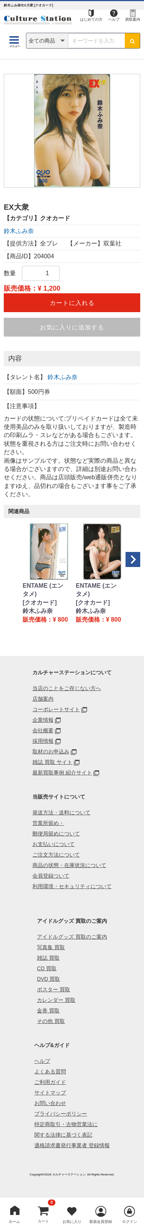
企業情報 (43, 720)
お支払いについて (53, 844)
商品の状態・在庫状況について (69, 865)
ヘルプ (113, 19)
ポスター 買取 (53, 989)
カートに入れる (72, 303)
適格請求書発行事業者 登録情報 (72, 1145)
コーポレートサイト (56, 709)
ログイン (129, 1221)
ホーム (14, 1221)
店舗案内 (43, 699)
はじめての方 (91, 19)
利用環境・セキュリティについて (72, 886)
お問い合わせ (50, 1103)
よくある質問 (50, 1072)
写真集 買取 (51, 947)
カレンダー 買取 (56, 1000)
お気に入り (72, 1221)
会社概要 (43, 730)
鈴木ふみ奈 (19, 231)
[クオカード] (40, 602)
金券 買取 (48, 1011)
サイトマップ (50, 1093)
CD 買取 (47, 968)
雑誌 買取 (48, 958)
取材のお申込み (50, 751)
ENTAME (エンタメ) (43, 589)
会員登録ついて (50, 876)
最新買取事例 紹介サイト (62, 773)
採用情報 (43, 741)
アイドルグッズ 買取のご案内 (72, 937)
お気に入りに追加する (72, 327)
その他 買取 (51, 1021)
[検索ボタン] (132, 40)
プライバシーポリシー (60, 1114)
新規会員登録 (100, 1221)
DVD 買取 (48, 979)
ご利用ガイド (50, 1082)
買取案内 (132, 19)
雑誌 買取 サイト (52, 762)
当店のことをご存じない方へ (66, 688)
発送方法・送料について (61, 812)
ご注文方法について (56, 855)
